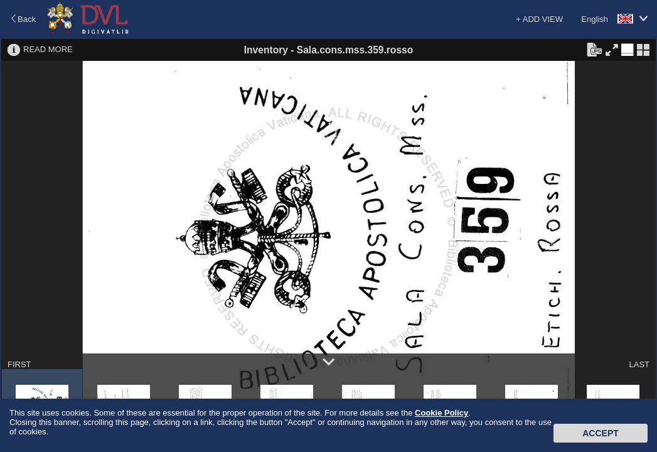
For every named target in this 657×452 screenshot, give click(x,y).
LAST (639, 364)
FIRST (19, 364)
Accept (600, 433)
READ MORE (48, 49)
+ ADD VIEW (539, 19)
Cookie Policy (441, 412)
